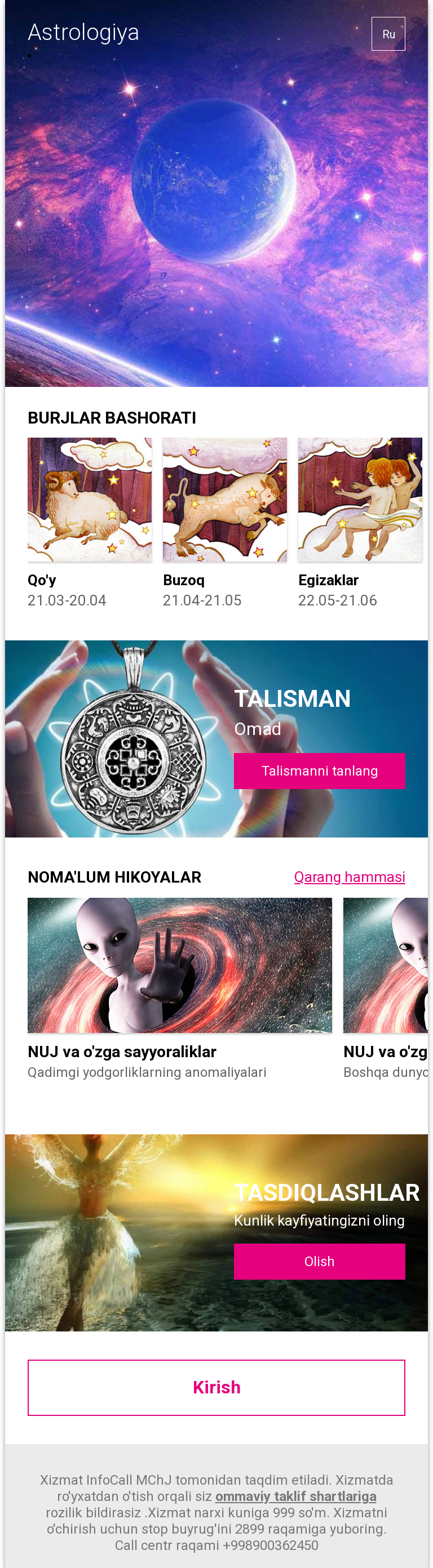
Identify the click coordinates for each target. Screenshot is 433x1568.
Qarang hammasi (349, 877)
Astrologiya (84, 32)
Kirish (217, 1387)
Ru (388, 34)
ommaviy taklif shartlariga (296, 1496)
